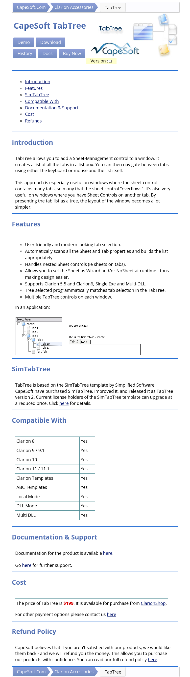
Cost (29, 114)
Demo (24, 42)
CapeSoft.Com (31, 7)
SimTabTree (37, 95)
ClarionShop (153, 603)
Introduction (37, 81)
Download (50, 42)
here (64, 403)
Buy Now (72, 53)
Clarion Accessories (74, 7)
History (25, 53)
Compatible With (42, 101)
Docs (47, 53)
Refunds (33, 121)
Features (34, 88)
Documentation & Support (51, 108)
